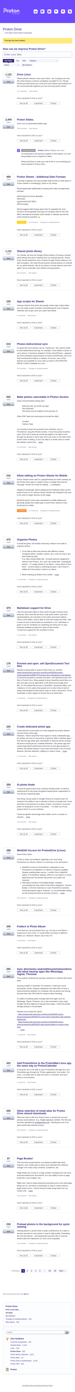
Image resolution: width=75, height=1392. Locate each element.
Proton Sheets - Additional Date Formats (41, 176)
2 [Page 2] (27, 1271)
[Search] (67, 1332)
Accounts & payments (18, 1342)
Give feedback (17, 1339)
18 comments (21, 822)
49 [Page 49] (55, 1271)
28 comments (21, 1130)
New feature (33, 91)
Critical (55, 103)
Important (39, 103)
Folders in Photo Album (31, 926)
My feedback (27, 65)
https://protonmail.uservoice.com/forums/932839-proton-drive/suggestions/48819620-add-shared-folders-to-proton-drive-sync (43, 1024)
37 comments (33, 222)
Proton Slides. (25, 119)
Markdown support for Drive (34, 608)
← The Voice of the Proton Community (17, 33)
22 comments (21, 447)
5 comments (21, 1082)
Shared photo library (29, 251)
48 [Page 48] (50, 1271)
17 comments (21, 579)
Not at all (25, 103)
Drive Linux (24, 74)
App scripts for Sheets (30, 301)
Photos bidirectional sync (32, 344)
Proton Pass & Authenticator (21, 1361)
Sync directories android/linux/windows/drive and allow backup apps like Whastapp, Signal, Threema (44, 972)
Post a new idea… (13, 1310)
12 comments (33, 510)
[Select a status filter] (11, 65)
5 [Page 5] (39, 1271)
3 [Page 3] (31, 1271)
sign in (26, 1294)
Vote (8, 82)
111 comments (22, 91)
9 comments (21, 315)
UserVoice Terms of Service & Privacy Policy (37, 1385)
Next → (62, 1271)
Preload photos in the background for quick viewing (43, 1225)
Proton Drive (15, 1351)
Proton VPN (15, 1364)
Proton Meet (15, 1358)
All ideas (9, 1313)
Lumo (12, 1348)
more (40, 442)
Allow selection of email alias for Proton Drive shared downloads (41, 1112)
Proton (13, 1369)
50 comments (21, 273)
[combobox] (36, 1332)
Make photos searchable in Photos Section (43, 397)
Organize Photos (27, 539)
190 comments (22, 128)
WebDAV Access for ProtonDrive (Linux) (41, 850)
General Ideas (16, 1345)
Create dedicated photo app (33, 726)
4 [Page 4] (35, 1271)
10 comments (21, 1196)
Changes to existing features (50, 222)
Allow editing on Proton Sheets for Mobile (42, 475)
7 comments (21, 698)
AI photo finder (26, 784)
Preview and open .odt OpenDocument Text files (43, 664)
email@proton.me (42, 1122)
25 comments (21, 368)
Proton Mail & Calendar (19, 1355)
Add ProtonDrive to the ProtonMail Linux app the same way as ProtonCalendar (44, 1064)
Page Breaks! (25, 1158)
